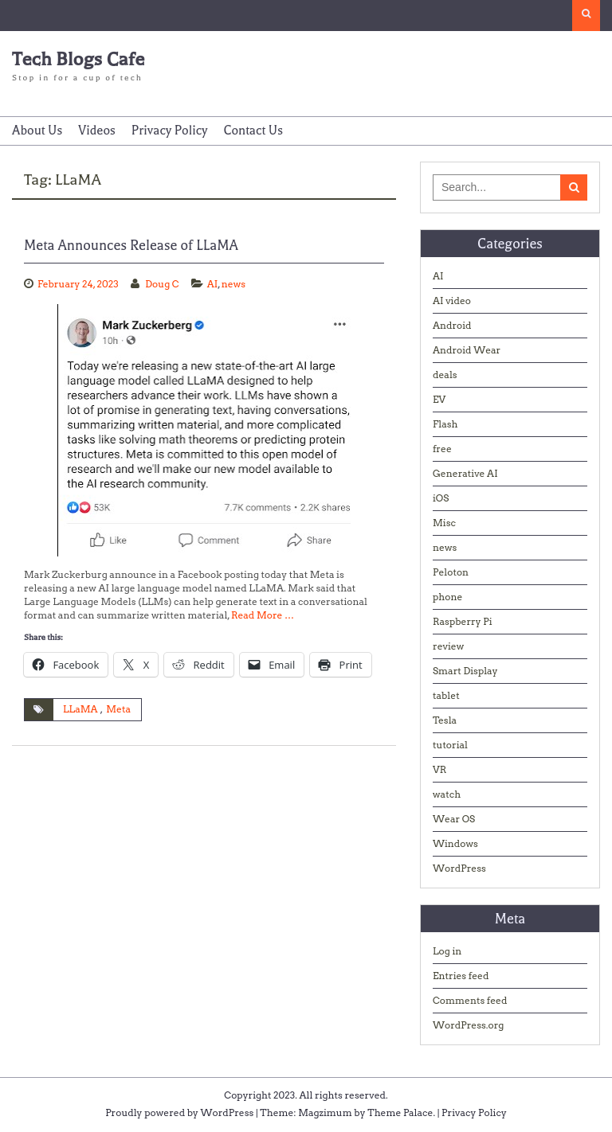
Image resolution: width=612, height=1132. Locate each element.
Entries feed (460, 976)
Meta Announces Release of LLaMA (131, 245)
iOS (441, 498)
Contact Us (253, 130)
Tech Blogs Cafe (78, 59)
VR (439, 769)
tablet (446, 695)
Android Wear (466, 350)
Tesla (445, 720)
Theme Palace (400, 1112)
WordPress (459, 868)
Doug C (161, 284)
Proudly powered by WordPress (179, 1112)
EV (439, 399)
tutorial (450, 745)
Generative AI (465, 473)
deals (445, 375)
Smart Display (465, 671)
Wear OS (454, 819)
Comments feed (470, 1000)
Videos (97, 130)
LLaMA (80, 709)
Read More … (262, 615)
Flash (445, 424)
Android (452, 325)
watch (447, 794)
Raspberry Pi (462, 621)
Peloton (451, 572)
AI (212, 284)
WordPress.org (468, 1025)
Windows (455, 843)
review (448, 646)
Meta (118, 709)
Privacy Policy (169, 130)
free (442, 449)
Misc (444, 523)
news (233, 284)
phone (447, 597)
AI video (452, 300)
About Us (37, 130)
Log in (447, 951)
